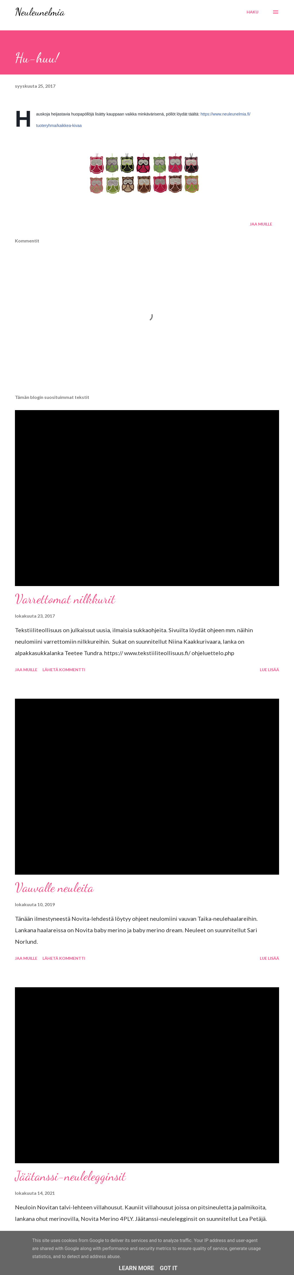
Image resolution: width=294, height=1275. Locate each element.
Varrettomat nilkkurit (65, 599)
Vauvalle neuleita (54, 887)
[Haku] (252, 12)
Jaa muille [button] (261, 224)
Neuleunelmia (40, 12)
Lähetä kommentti (63, 669)
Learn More (136, 1268)
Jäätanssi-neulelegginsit (70, 1176)
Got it (169, 1268)
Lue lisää (269, 669)
